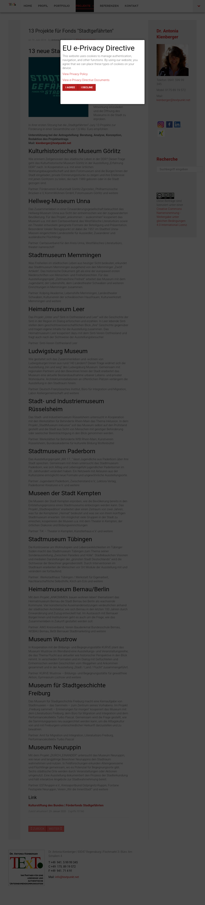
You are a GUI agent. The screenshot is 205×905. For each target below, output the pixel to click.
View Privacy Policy (75, 74)
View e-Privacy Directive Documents (86, 80)
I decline (87, 87)
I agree (70, 87)
